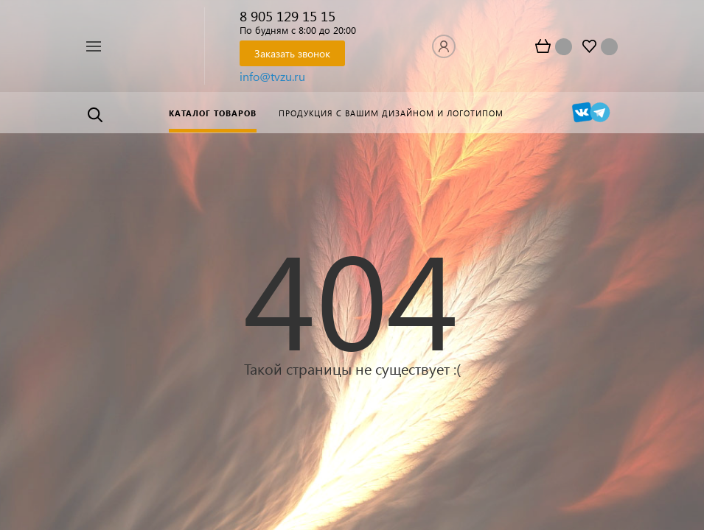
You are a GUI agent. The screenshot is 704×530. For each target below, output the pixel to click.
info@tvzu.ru (272, 76)
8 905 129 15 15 (287, 16)
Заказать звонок (292, 53)
